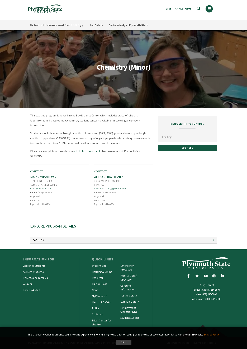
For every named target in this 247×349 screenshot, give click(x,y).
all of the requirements (88, 151)
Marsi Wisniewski (44, 177)
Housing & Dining (102, 271)
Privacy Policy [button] (211, 334)
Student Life (99, 265)
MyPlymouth (99, 296)
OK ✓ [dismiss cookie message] (123, 342)
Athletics (97, 314)
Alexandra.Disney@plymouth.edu (110, 188)
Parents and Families (35, 278)
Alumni (27, 284)
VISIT (169, 8)
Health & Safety (101, 302)
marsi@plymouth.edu (40, 188)
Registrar (97, 278)
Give (188, 8)
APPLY (179, 8)
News (95, 290)
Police (95, 308)
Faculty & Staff (31, 290)
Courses (187, 147)
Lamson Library (129, 301)
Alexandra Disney (109, 177)
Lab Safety (96, 25)
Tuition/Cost (99, 284)
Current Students (33, 271)
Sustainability (128, 295)
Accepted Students (34, 265)
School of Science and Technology (57, 25)
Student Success (129, 317)
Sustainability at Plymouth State (128, 25)
